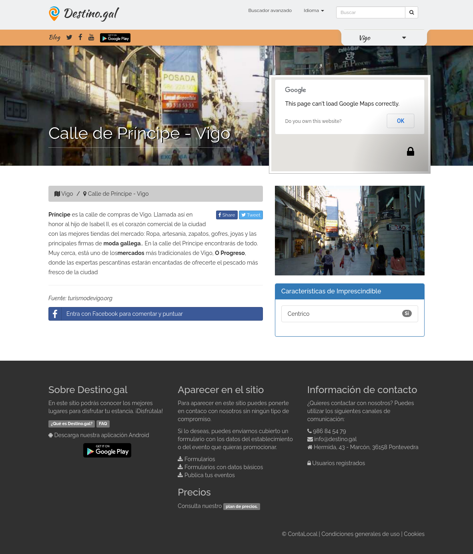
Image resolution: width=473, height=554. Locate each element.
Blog (54, 37)
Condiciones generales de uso (360, 534)
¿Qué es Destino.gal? (71, 423)
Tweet (251, 215)
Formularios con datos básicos (223, 467)
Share (226, 215)
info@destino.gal (335, 439)
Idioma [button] (314, 10)
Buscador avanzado (270, 10)
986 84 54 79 (329, 431)
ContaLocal (302, 534)
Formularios (199, 459)
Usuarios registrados (338, 463)
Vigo (364, 37)
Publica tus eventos (209, 475)
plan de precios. (242, 506)
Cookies (414, 534)
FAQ (103, 423)
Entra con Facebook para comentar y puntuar (116, 313)
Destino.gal (89, 13)
